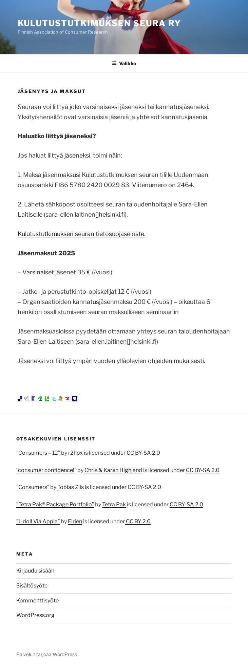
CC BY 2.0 (138, 521)
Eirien (75, 521)
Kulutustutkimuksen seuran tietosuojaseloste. (82, 233)
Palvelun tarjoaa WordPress (46, 654)
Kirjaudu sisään (35, 570)
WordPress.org (35, 615)
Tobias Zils (70, 487)
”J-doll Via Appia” (38, 521)
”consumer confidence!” (46, 470)
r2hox (75, 453)
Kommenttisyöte (37, 600)
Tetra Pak (114, 504)
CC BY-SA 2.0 (143, 453)
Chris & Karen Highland (113, 470)
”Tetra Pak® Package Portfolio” (55, 504)
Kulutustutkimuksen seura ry (100, 23)
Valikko (124, 63)
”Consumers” (32, 487)
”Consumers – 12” (38, 453)
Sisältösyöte (31, 585)
